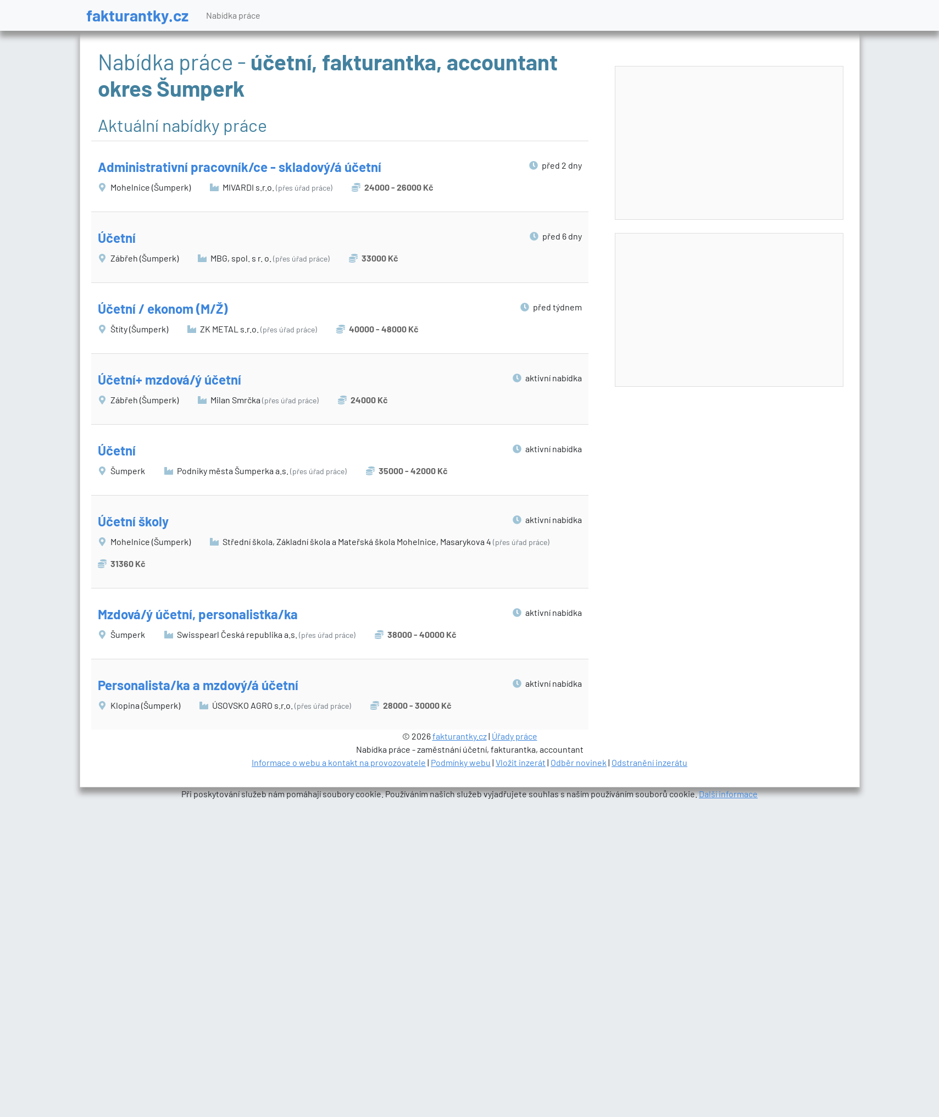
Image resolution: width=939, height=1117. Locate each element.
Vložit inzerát (521, 762)
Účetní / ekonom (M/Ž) (162, 308)
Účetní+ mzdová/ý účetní (169, 379)
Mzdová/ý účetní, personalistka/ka (198, 614)
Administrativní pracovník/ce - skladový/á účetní (239, 167)
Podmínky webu (461, 762)
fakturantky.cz (137, 15)
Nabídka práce (233, 15)
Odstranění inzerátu (649, 762)
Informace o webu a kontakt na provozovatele (339, 762)
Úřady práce (514, 736)
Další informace (728, 793)
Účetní (117, 238)
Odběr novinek (579, 762)
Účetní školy (133, 521)
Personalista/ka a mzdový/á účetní (198, 685)
